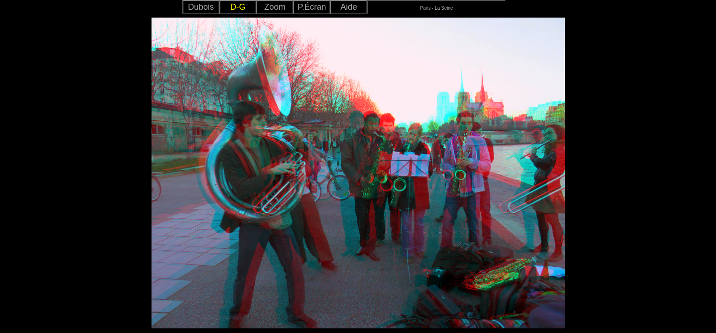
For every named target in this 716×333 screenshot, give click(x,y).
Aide (348, 7)
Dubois (201, 7)
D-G (238, 7)
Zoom (274, 7)
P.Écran (311, 7)
